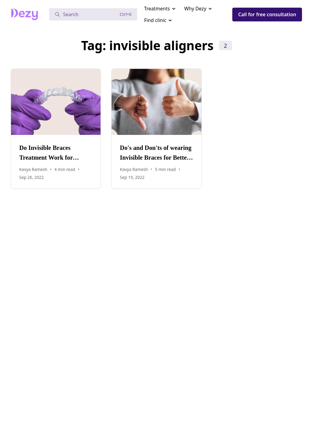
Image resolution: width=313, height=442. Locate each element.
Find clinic (155, 20)
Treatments (157, 8)
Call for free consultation (267, 14)
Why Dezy (195, 8)
